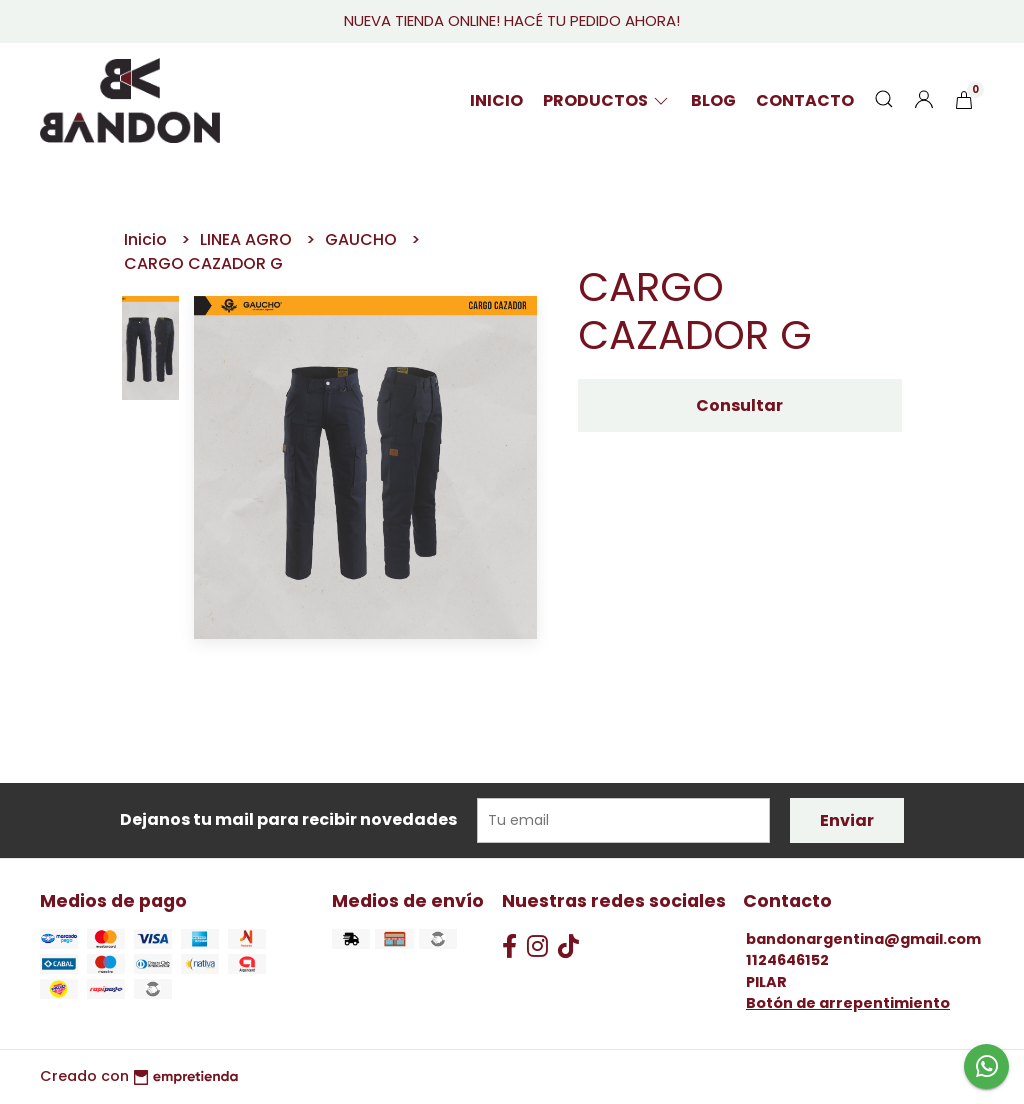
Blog (713, 100)
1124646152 (787, 960)
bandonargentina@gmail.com (863, 939)
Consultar (739, 405)
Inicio (496, 100)
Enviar (847, 820)
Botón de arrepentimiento (848, 1003)
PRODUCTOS (607, 100)
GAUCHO (363, 239)
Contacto (805, 100)
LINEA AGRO (248, 239)
